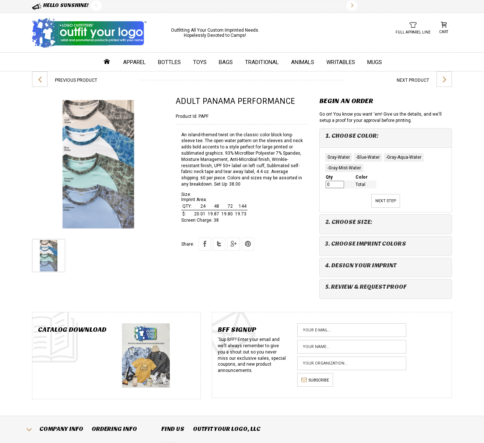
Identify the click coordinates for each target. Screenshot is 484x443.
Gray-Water (338, 157)
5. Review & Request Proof (366, 286)
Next (352, 5)
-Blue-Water (368, 157)
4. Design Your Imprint (360, 265)
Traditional (262, 62)
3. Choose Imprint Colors (365, 243)
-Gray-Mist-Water (344, 167)
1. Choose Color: (352, 135)
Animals (302, 62)
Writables (340, 62)
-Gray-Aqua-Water (403, 157)
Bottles (169, 62)
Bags (226, 62)
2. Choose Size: (348, 221)
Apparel (134, 62)
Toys (200, 62)
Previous (96, 5)
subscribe (315, 380)
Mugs (374, 62)
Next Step (385, 200)
